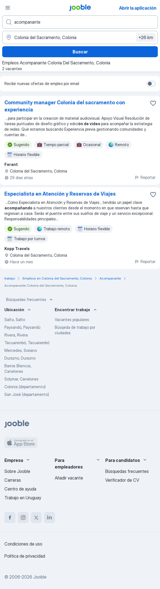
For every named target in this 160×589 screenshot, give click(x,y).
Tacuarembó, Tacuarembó (26, 342)
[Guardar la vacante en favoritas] (153, 103)
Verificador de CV (122, 480)
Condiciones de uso (23, 544)
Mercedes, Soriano (20, 350)
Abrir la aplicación (137, 8)
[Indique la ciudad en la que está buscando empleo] (80, 37)
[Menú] (7, 7)
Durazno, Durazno (19, 358)
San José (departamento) (26, 394)
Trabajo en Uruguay (22, 497)
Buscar (80, 51)
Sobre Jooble (17, 471)
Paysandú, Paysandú (22, 327)
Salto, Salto (14, 319)
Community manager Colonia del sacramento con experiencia (64, 106)
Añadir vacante (69, 478)
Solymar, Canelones (21, 379)
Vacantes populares (72, 319)
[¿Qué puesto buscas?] (80, 22)
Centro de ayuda (20, 489)
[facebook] (9, 517)
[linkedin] (49, 517)
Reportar (144, 177)
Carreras (12, 480)
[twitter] (36, 517)
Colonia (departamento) (25, 386)
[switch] (151, 83)
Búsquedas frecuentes (30, 299)
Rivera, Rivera (16, 335)
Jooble (39, 577)
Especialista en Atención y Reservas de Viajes (60, 194)
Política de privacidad (24, 556)
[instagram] (23, 517)
